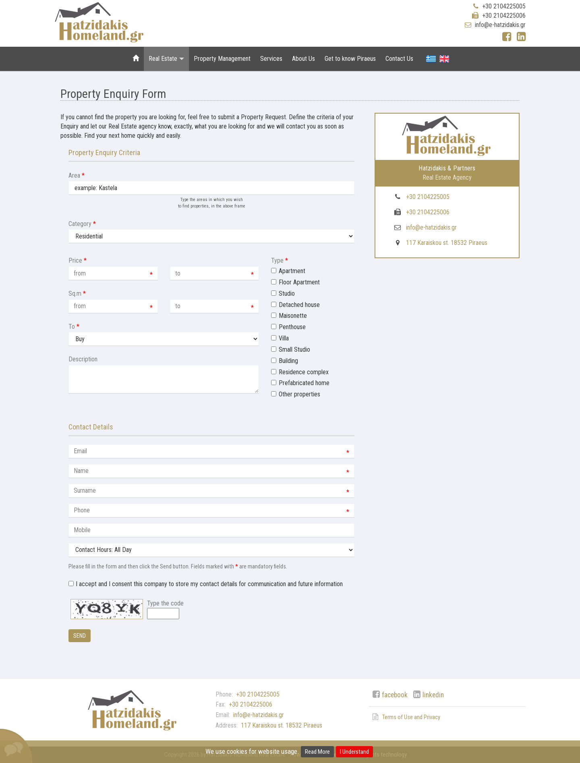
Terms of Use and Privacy (411, 717)
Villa (284, 338)
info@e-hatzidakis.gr (500, 25)
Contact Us (399, 58)
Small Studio (294, 349)
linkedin (433, 695)
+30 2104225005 (504, 6)
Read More (317, 751)
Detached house (299, 305)
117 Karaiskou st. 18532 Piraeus (446, 243)
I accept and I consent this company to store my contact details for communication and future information (209, 584)
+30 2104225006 (504, 15)
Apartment (292, 271)
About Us (303, 58)
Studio (287, 293)
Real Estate (166, 58)
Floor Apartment (299, 282)
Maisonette (293, 315)
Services (271, 58)
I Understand (354, 751)
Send (79, 635)
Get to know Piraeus (350, 58)
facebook (395, 695)
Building (288, 361)
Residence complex (304, 372)
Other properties (299, 394)
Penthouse (292, 327)
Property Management (222, 58)
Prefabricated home (304, 383)
